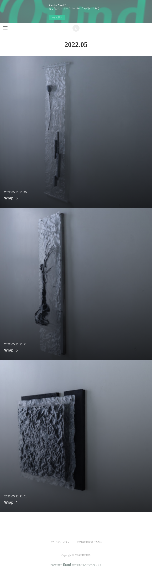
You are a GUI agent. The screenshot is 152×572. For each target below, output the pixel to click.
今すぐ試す (57, 17)
